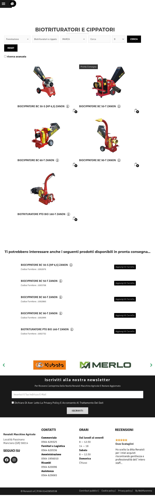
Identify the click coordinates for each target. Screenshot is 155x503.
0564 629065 (49, 479)
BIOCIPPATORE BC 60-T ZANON (36, 164)
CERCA (134, 43)
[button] (13, 7)
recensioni (124, 434)
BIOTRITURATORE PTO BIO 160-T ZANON (41, 218)
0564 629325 (49, 446)
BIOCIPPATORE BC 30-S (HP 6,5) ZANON (41, 110)
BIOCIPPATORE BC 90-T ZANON (97, 164)
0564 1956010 (49, 463)
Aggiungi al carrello (125, 271)
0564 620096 (49, 471)
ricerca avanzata (16, 60)
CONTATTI (48, 434)
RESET (11, 52)
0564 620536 (49, 454)
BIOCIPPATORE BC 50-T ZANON (97, 110)
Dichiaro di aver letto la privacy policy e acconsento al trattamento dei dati (58, 407)
